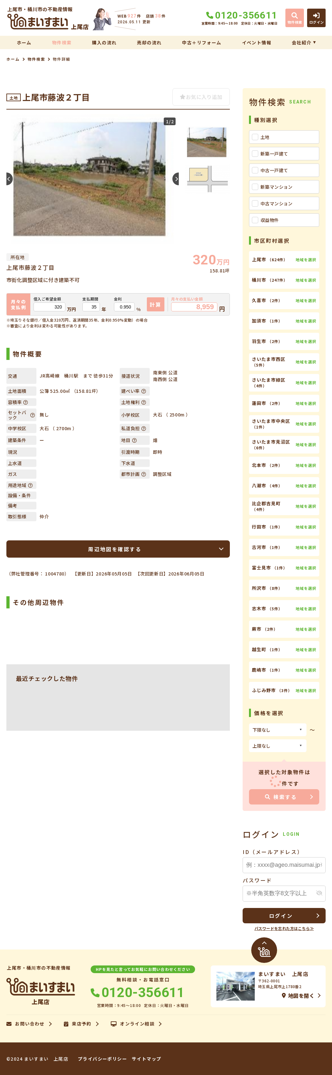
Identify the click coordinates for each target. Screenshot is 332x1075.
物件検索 (62, 42)
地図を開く (298, 995)
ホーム (24, 42)
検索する (281, 797)
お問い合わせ (25, 1023)
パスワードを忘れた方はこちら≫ (284, 928)
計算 (156, 304)
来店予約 (78, 1023)
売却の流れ (149, 42)
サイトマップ (146, 1058)
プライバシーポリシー (102, 1058)
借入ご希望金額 (47, 299)
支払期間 (90, 299)
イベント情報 (256, 42)
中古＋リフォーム (201, 42)
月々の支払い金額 (187, 299)
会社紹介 (302, 42)
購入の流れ (104, 42)
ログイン (281, 915)
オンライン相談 (133, 1023)
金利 (118, 299)
